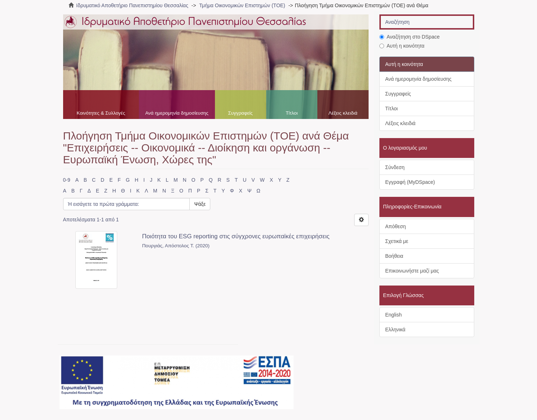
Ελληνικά (395, 329)
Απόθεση (395, 226)
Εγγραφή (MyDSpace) (410, 182)
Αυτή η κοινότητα (401, 46)
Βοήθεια (394, 256)
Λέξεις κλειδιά (343, 113)
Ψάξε (200, 204)
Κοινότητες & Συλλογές (100, 113)
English (393, 315)
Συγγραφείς (240, 113)
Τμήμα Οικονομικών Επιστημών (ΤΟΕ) (242, 5)
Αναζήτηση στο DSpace (409, 37)
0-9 (66, 180)
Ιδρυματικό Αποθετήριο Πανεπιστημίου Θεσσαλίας (132, 5)
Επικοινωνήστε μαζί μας (412, 271)
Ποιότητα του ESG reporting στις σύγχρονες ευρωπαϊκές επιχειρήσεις (236, 236)
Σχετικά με (396, 241)
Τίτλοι (292, 113)
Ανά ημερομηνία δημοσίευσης (176, 113)
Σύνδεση (395, 167)
